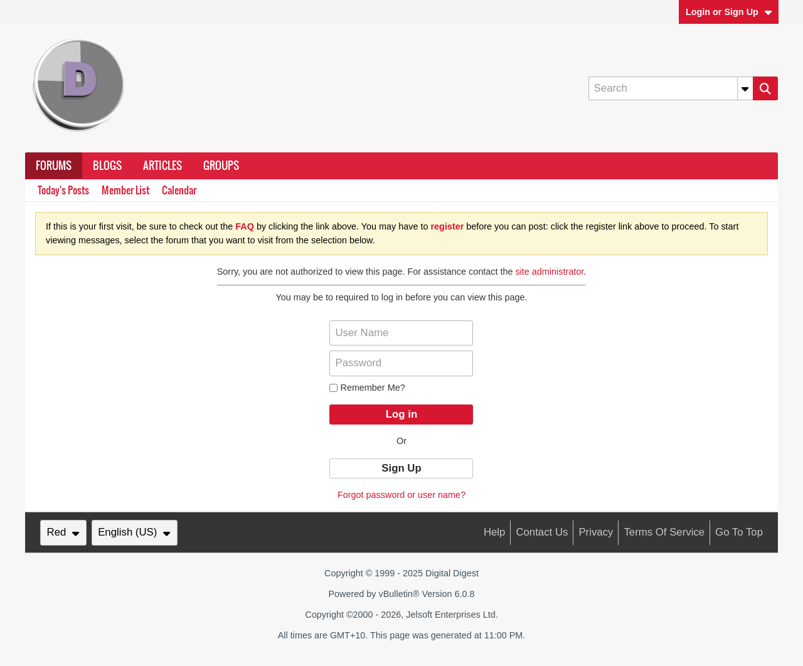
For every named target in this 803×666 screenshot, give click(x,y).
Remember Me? (367, 388)
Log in (401, 414)
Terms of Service (664, 532)
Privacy (595, 532)
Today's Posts (63, 190)
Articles (162, 165)
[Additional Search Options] (745, 88)
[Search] (670, 88)
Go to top (739, 532)
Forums (54, 165)
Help (495, 532)
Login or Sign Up (729, 12)
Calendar (179, 190)
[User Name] (401, 333)
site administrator (549, 272)
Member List (125, 190)
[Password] (401, 363)
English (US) (134, 532)
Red (63, 532)
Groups (221, 165)
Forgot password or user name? (401, 495)
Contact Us (542, 532)
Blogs (107, 165)
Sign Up (401, 468)
